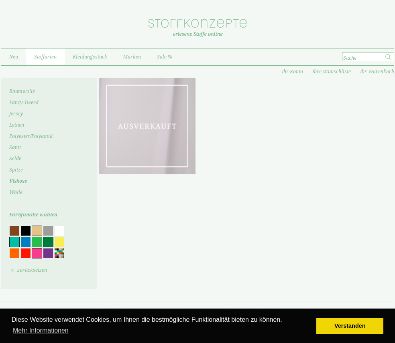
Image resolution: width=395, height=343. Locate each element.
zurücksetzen (32, 270)
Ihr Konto (292, 72)
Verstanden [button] (350, 326)
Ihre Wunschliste (331, 72)
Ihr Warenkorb (377, 72)
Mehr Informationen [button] (41, 330)
